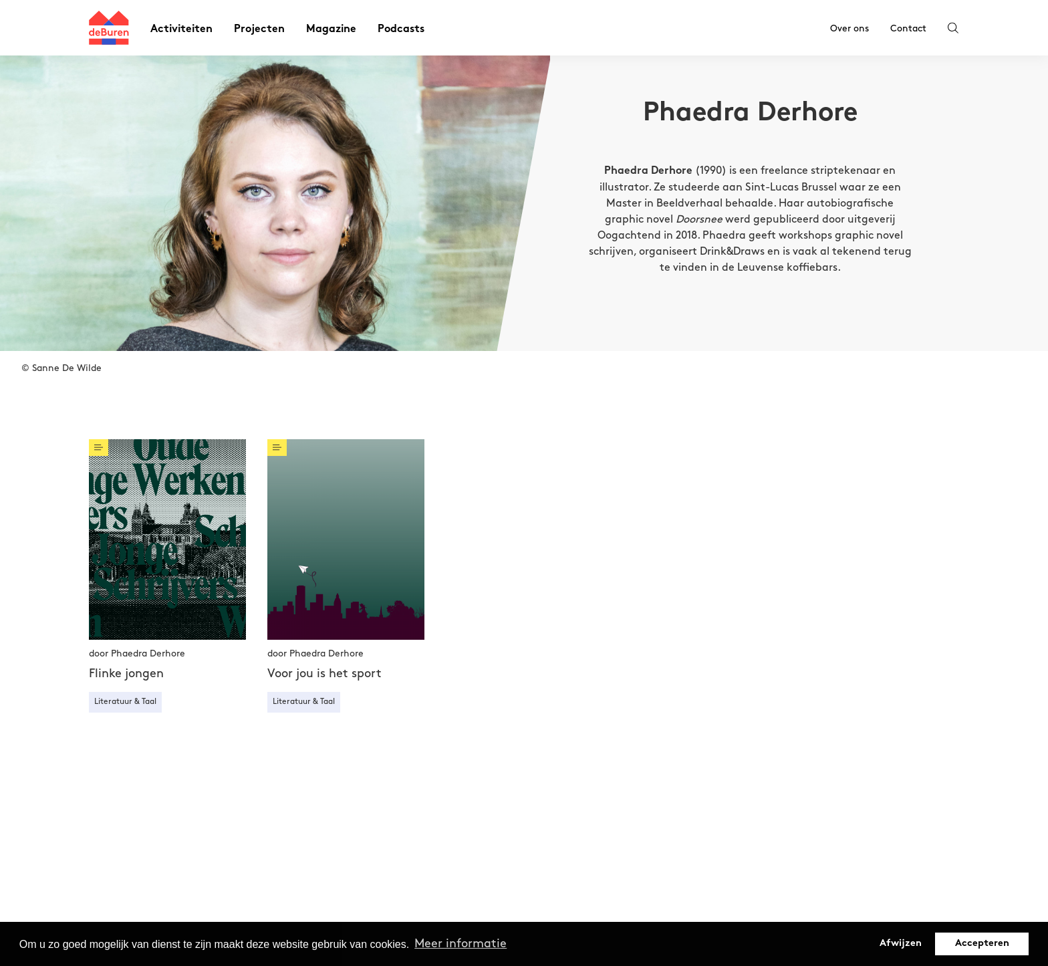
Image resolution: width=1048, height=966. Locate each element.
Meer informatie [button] (460, 943)
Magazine (331, 30)
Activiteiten (181, 30)
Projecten (259, 30)
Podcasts (401, 30)
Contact (908, 28)
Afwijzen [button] (901, 943)
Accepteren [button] (982, 943)
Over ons (849, 28)
